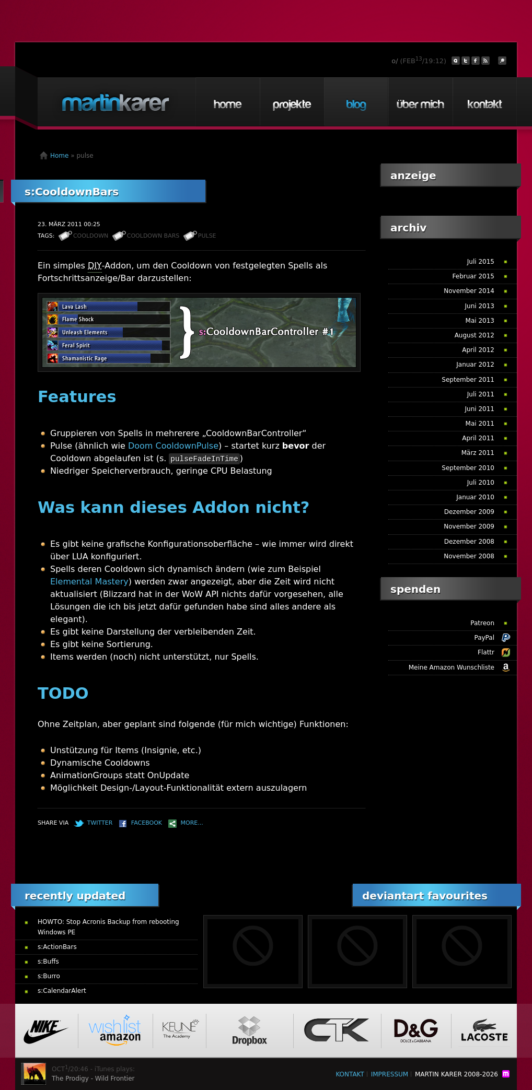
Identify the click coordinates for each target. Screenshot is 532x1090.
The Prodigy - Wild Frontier (93, 1078)
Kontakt (484, 101)
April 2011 (478, 438)
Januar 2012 (475, 364)
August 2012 (474, 335)
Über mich (420, 101)
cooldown (90, 235)
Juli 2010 (480, 482)
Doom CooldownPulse (173, 446)
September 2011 (468, 379)
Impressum (389, 1074)
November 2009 (469, 526)
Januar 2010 (475, 497)
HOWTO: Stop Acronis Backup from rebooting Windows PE (108, 926)
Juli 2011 (480, 394)
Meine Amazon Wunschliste (451, 667)
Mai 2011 (480, 423)
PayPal (484, 637)
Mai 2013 (480, 320)
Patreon (482, 623)
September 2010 (468, 468)
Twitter (100, 822)
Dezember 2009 (469, 511)
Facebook (146, 822)
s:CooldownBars (72, 191)
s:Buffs (48, 961)
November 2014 (469, 291)
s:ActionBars (57, 947)
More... (192, 822)
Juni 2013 (479, 306)
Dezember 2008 (469, 541)
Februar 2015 (473, 276)
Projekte (291, 101)
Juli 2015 (480, 261)
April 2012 (478, 350)
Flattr (486, 652)
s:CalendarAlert (62, 990)
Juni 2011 (479, 409)
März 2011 (477, 452)
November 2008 (469, 556)
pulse (207, 235)
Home (227, 101)
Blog (356, 101)
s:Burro (49, 976)
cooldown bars (153, 235)
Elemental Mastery (89, 582)
